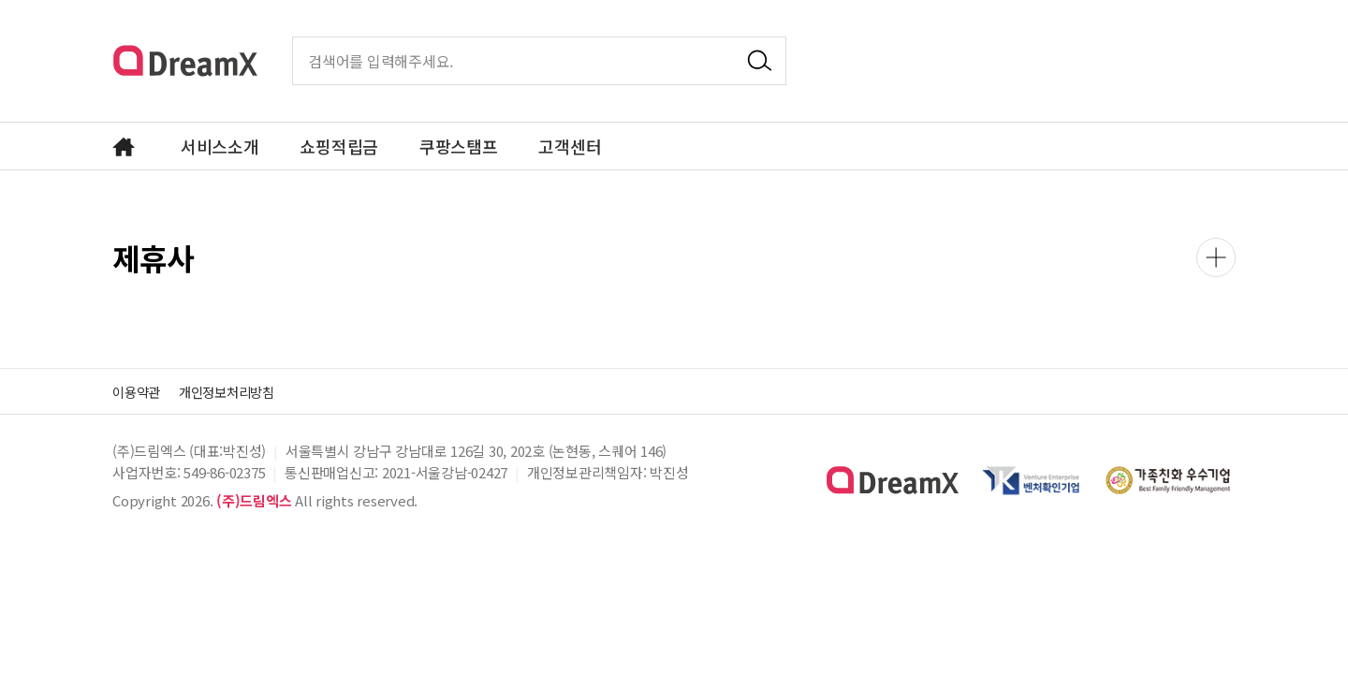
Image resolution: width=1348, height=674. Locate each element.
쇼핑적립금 (339, 146)
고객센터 (569, 146)
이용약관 (140, 391)
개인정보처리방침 (241, 391)
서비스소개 (220, 146)
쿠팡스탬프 (458, 146)
